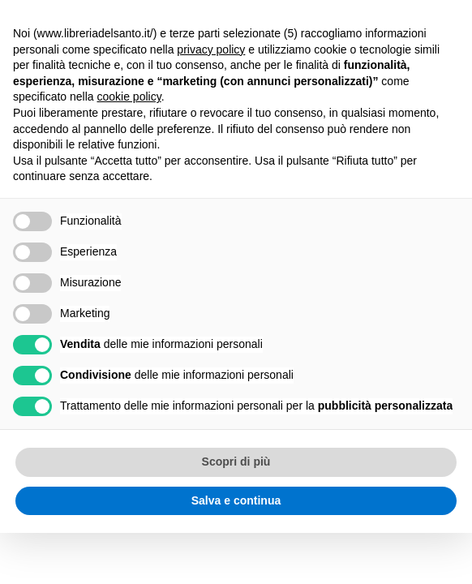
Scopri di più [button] (236, 461)
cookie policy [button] (129, 96)
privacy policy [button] (211, 49)
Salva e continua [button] (236, 500)
